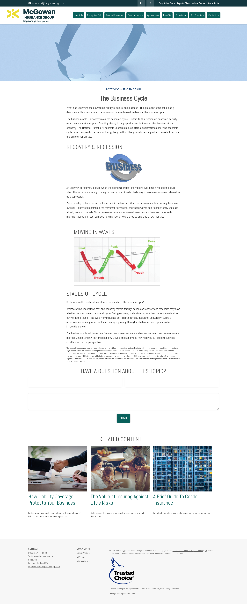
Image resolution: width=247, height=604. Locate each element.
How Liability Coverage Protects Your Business (51, 499)
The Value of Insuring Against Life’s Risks (120, 499)
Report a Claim (183, 3)
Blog (161, 3)
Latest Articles (83, 552)
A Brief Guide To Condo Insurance (175, 499)
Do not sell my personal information (169, 553)
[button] (78, 15)
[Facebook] (150, 3)
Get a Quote (213, 3)
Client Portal (169, 3)
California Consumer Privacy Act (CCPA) (188, 550)
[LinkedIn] (141, 3)
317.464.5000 (40, 552)
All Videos (81, 557)
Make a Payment (199, 3)
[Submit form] (123, 418)
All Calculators (83, 561)
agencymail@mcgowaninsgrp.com (46, 3)
